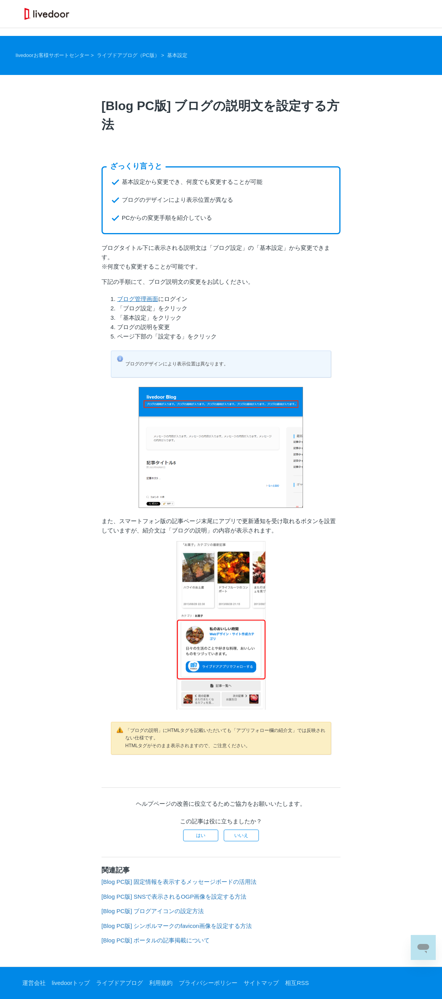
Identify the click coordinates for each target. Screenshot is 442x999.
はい (200, 835)
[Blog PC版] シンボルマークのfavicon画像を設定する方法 (177, 925)
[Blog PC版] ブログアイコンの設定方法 (153, 911)
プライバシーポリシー (208, 982)
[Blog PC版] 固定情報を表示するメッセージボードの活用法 (179, 881)
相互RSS (297, 982)
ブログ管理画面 (137, 299)
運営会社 (34, 982)
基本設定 (177, 55)
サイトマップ (261, 982)
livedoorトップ (71, 982)
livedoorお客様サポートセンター (52, 55)
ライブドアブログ (119, 982)
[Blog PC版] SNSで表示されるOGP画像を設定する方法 (174, 896)
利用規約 (161, 982)
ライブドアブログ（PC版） (128, 55)
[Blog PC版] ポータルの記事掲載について (156, 940)
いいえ (241, 835)
